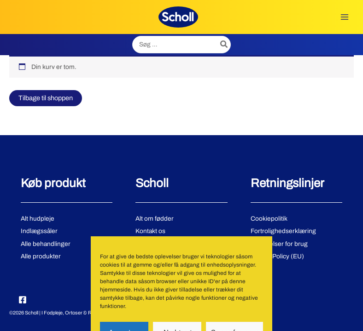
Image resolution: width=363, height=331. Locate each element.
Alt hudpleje (37, 218)
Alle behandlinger (45, 243)
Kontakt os (150, 231)
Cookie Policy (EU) (277, 256)
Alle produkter (41, 256)
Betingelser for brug (279, 243)
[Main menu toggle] (345, 17)
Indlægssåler (39, 231)
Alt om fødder (154, 218)
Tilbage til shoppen (45, 98)
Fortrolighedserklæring (283, 231)
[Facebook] (22, 300)
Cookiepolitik (269, 218)
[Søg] (224, 44)
